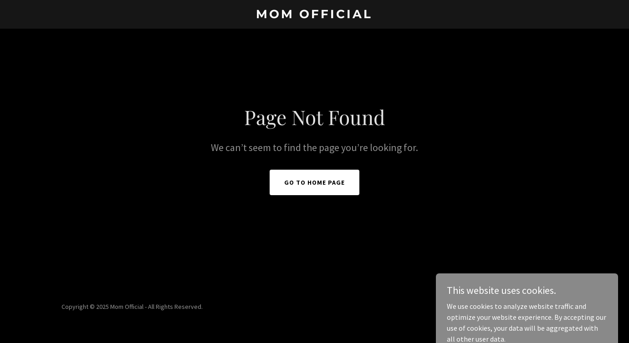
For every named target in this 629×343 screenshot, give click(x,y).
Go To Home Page (314, 182)
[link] (314, 15)
